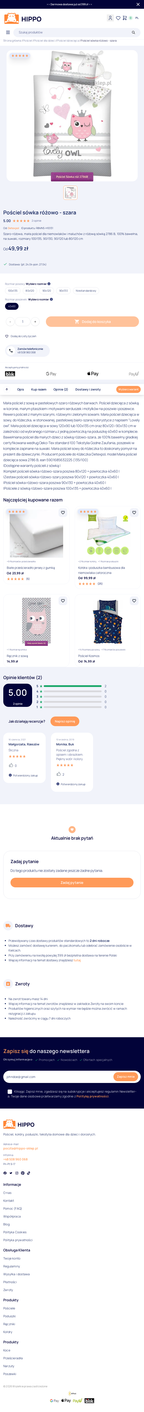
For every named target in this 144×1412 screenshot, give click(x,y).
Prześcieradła (13, 1358)
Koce (6, 1350)
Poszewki (9, 1374)
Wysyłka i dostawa (16, 1274)
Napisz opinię (65, 721)
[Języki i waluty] (137, 18)
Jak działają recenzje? (27, 721)
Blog (6, 1224)
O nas (7, 1193)
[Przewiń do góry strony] (6, 389)
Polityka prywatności (18, 1240)
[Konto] (110, 17)
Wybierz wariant (128, 389)
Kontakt (8, 1200)
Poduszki (9, 1316)
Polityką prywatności (92, 1096)
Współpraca (12, 1216)
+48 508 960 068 (15, 1159)
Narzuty (8, 1366)
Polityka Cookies (14, 1232)
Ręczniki (9, 1324)
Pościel (27, 40)
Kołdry (7, 1332)
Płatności (10, 1282)
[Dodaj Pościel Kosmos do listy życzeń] (134, 600)
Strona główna (12, 40)
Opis (20, 389)
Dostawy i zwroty (88, 389)
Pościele (9, 1308)
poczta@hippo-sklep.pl (20, 1148)
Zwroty (8, 1290)
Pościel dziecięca (68, 40)
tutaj (77, 960)
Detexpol (13, 228)
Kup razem (38, 389)
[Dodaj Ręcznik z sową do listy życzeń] (63, 600)
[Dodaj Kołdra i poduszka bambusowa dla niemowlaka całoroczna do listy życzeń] (134, 512)
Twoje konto (11, 1258)
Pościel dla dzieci (45, 40)
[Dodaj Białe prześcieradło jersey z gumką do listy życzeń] (63, 512)
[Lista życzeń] (118, 17)
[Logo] (23, 18)
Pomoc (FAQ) (12, 1208)
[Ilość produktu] (22, 321)
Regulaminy (11, 1266)
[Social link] (5, 1173)
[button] (70, 193)
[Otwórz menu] (8, 32)
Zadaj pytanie (72, 882)
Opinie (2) (61, 389)
